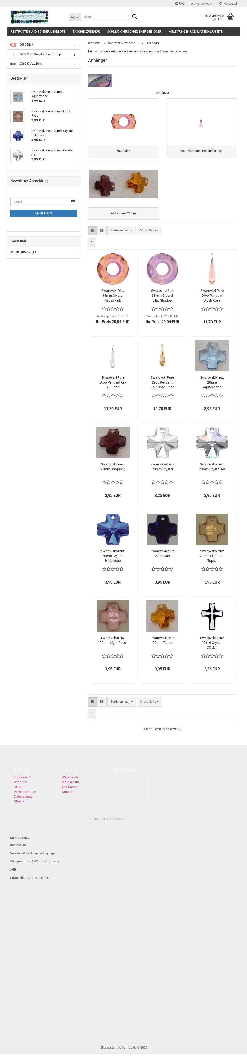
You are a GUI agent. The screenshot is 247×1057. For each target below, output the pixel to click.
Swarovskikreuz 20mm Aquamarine (212, 385)
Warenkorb (70, 780)
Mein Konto (70, 785)
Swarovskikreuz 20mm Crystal (162, 469)
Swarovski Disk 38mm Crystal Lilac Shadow (162, 298)
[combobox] (121, 233)
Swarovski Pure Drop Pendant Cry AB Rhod (113, 385)
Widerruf (20, 785)
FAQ (179, 3)
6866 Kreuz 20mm (27, 63)
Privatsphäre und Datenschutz (30, 880)
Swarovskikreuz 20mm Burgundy (112, 469)
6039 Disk (21, 45)
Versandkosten (25, 795)
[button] (92, 233)
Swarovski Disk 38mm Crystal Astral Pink (113, 298)
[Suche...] (75, 17)
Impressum (22, 780)
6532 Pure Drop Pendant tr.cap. (36, 54)
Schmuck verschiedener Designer (134, 31)
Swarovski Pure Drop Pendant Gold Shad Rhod (162, 385)
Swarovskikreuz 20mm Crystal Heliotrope (113, 559)
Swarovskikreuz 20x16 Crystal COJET (212, 646)
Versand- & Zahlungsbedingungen (33, 856)
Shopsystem (108, 1050)
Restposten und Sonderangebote (38, 31)
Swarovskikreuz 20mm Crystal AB (212, 469)
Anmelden (43, 213)
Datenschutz (23, 799)
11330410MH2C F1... (24, 252)
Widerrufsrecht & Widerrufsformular (34, 864)
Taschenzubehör (86, 31)
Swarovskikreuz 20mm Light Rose (113, 643)
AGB (17, 790)
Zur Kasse (69, 790)
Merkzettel (228, 3)
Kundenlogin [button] (201, 3)
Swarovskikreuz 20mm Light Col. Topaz (212, 559)
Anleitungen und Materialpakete (195, 31)
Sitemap (20, 804)
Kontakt (68, 795)
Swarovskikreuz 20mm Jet (162, 556)
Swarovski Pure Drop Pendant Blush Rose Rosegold (212, 299)
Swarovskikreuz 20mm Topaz (162, 643)
